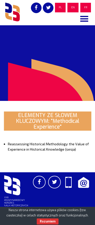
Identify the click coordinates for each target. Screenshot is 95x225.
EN (73, 7)
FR (85, 7)
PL (60, 7)
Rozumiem (47, 221)
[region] (47, 63)
